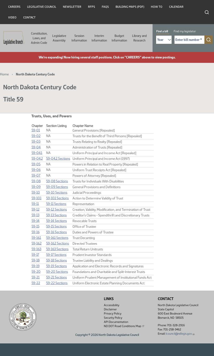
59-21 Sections (56, 277)
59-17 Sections (56, 255)
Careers (14, 7)
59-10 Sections (56, 192)
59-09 (36, 187)
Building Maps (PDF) (130, 7)
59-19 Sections (56, 266)
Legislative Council (41, 7)
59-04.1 (37, 153)
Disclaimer (110, 309)
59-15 (35, 226)
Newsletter (72, 7)
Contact (29, 17)
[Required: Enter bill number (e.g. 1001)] (189, 39)
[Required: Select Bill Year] (164, 39)
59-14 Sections (56, 221)
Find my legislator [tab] (185, 31)
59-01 (36, 130)
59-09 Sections (57, 187)
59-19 (35, 266)
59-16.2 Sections (57, 243)
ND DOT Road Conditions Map (124, 326)
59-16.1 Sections (57, 238)
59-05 (36, 164)
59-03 (36, 142)
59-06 (36, 170)
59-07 (36, 175)
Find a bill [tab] (162, 31)
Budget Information (119, 38)
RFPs (91, 7)
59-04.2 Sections (58, 159)
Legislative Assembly (59, 38)
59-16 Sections (56, 232)
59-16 (35, 232)
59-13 (35, 215)
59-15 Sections (56, 226)
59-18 (35, 260)
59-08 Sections (57, 181)
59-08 (36, 181)
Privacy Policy (112, 313)
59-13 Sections (56, 215)
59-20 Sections (57, 272)
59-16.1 (36, 238)
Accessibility (111, 305)
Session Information (79, 38)
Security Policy (113, 318)
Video (12, 17)
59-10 (36, 192)
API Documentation (116, 322)
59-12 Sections (56, 209)
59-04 (36, 147)
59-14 (35, 221)
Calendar (176, 7)
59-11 (35, 204)
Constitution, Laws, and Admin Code (39, 38)
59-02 (36, 136)
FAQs (105, 7)
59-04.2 (37, 159)
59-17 (35, 255)
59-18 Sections (56, 260)
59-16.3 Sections (57, 249)
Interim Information (99, 38)
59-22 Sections (57, 283)
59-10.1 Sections (57, 198)
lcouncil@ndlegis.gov (180, 333)
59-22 (36, 283)
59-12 (35, 209)
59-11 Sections (56, 204)
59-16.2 (37, 243)
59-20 (36, 272)
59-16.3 (36, 249)
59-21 (35, 277)
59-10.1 (36, 198)
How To (156, 7)
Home (4, 74)
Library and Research (139, 38)
